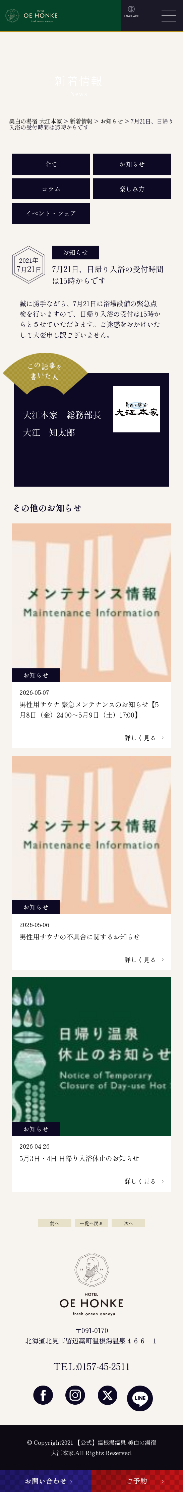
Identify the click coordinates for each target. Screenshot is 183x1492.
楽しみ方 (132, 188)
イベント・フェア (50, 213)
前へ (54, 1223)
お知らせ (132, 163)
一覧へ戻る (91, 1223)
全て (51, 163)
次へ (128, 1223)
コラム (51, 188)
